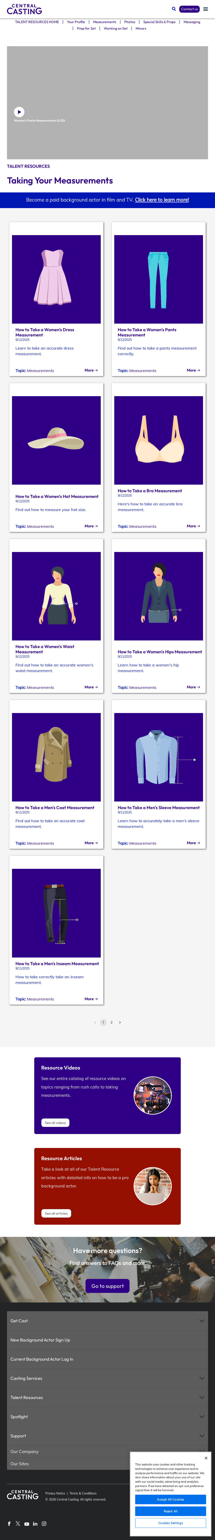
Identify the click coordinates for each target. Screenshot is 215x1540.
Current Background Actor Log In (41, 1359)
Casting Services (26, 1378)
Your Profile (76, 23)
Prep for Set (86, 30)
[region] (171, 1494)
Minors (141, 30)
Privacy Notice (55, 1493)
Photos (129, 23)
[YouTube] (26, 1523)
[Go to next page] (119, 1022)
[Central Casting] (24, 9)
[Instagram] (44, 1523)
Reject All (170, 1511)
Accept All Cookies (170, 1499)
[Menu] (206, 9)
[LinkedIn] (35, 1523)
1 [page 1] (103, 1022)
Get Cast (19, 1320)
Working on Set (116, 30)
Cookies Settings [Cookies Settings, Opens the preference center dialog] (170, 1523)
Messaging (192, 23)
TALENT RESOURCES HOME (37, 23)
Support (18, 1435)
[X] (18, 1523)
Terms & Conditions (83, 1493)
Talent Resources (26, 1397)
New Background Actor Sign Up (40, 1340)
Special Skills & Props (159, 23)
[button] (107, 1320)
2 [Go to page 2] (111, 1022)
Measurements (104, 23)
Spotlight (19, 1416)
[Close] (206, 1458)
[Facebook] (9, 1523)
